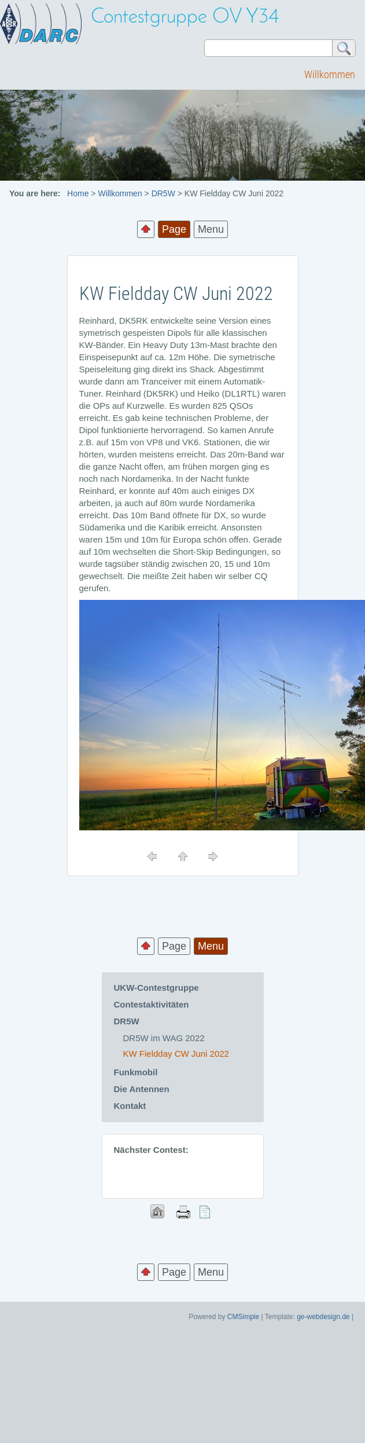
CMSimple (243, 1317)
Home (78, 193)
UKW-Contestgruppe (156, 987)
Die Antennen (141, 1089)
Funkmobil (136, 1072)
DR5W (163, 193)
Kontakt (130, 1106)
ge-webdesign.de (323, 1317)
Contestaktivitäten (151, 1004)
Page (174, 946)
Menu (211, 229)
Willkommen (329, 74)
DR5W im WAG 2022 (164, 1038)
